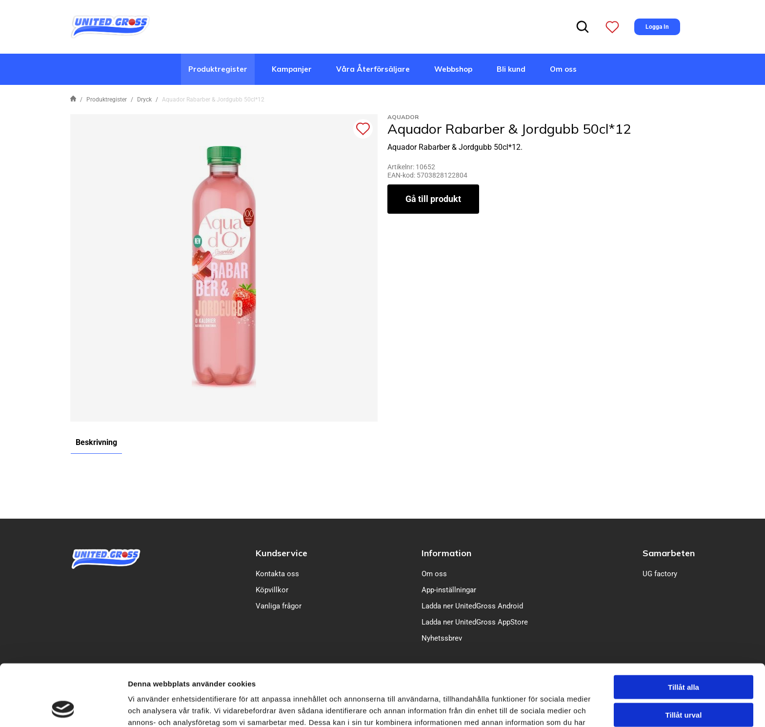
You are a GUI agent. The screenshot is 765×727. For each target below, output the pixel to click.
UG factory (660, 573)
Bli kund (511, 69)
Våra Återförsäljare (373, 69)
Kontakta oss (277, 573)
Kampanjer (292, 69)
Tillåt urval (683, 657)
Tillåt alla (683, 629)
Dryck (144, 99)
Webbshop (453, 69)
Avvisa (683, 684)
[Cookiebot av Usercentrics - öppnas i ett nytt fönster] (63, 708)
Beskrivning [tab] (96, 442)
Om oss (563, 69)
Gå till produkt (433, 199)
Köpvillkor (272, 590)
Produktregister (217, 69)
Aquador (403, 117)
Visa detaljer (530, 708)
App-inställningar (449, 590)
